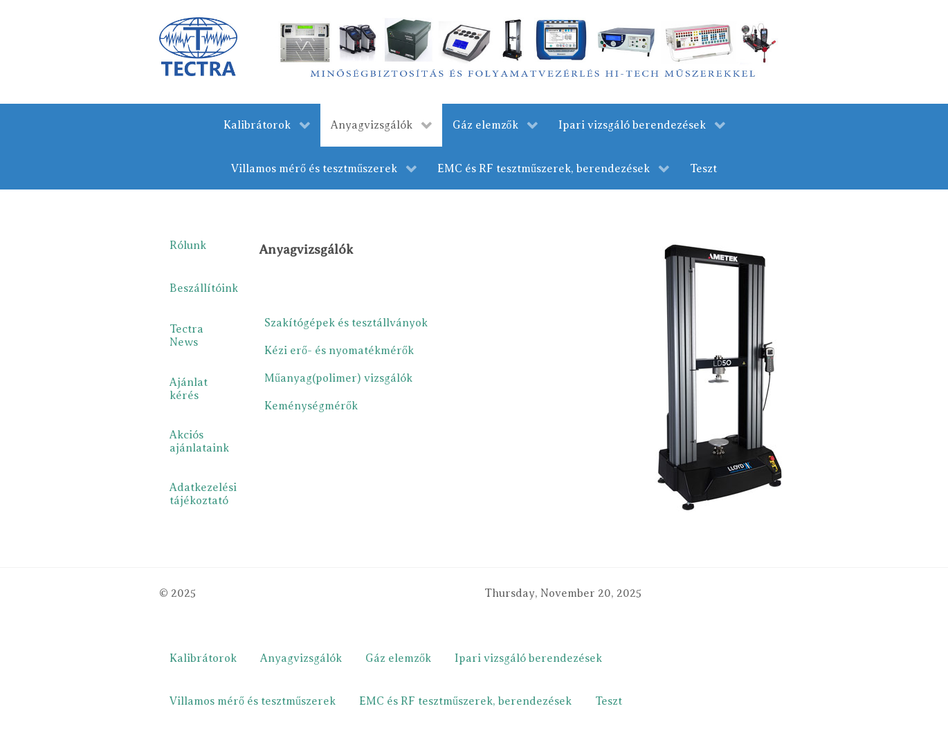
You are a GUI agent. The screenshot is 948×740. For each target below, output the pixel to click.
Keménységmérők (311, 406)
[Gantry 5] (198, 46)
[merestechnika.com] (530, 51)
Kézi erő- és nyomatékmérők (339, 350)
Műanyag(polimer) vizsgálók (338, 378)
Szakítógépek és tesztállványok (346, 323)
